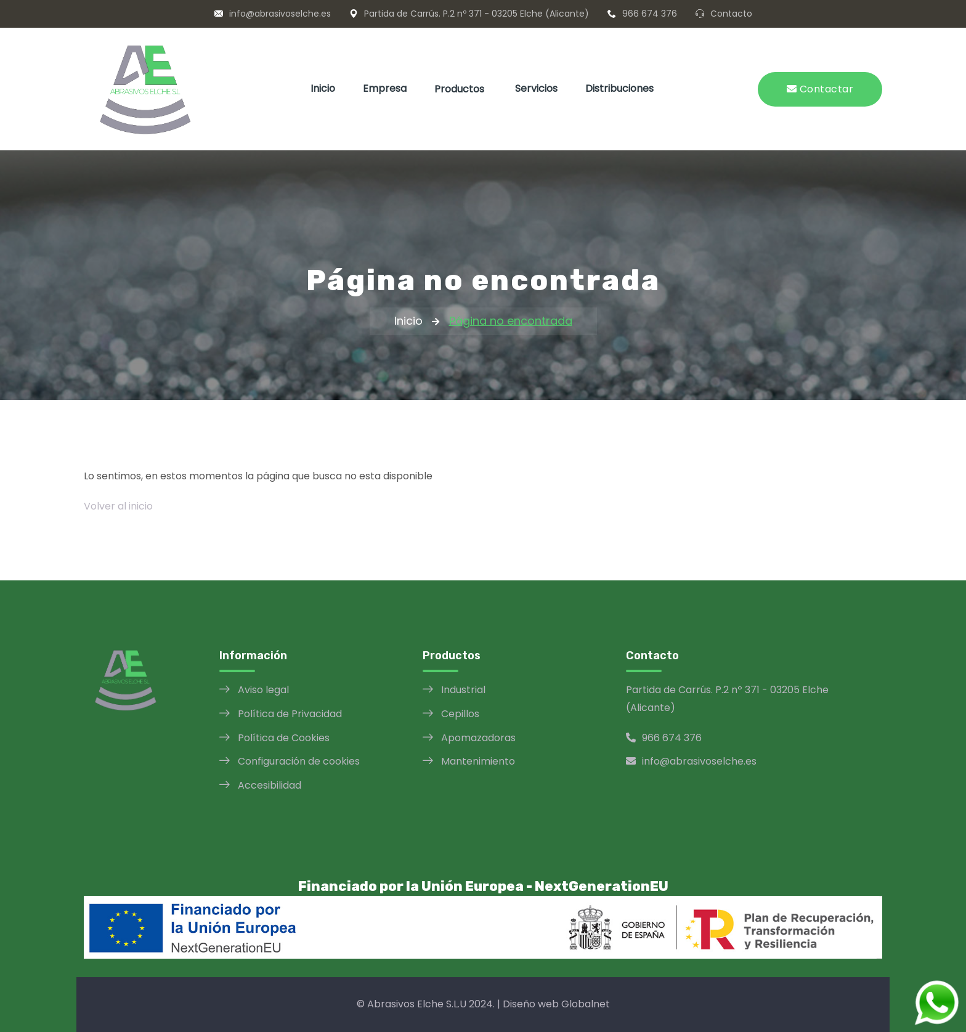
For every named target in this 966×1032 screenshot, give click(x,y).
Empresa (385, 88)
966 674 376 (649, 13)
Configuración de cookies (299, 761)
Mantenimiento (478, 761)
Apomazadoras (478, 738)
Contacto (731, 13)
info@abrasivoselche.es (280, 13)
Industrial (463, 690)
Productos (459, 89)
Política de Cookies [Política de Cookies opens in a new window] (284, 738)
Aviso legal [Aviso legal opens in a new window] (263, 690)
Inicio (322, 88)
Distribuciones (619, 88)
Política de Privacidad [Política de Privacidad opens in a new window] (290, 714)
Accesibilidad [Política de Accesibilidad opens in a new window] (269, 785)
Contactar (820, 89)
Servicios (536, 88)
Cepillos (460, 714)
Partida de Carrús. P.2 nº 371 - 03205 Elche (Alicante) (476, 13)
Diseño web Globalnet (556, 1004)
